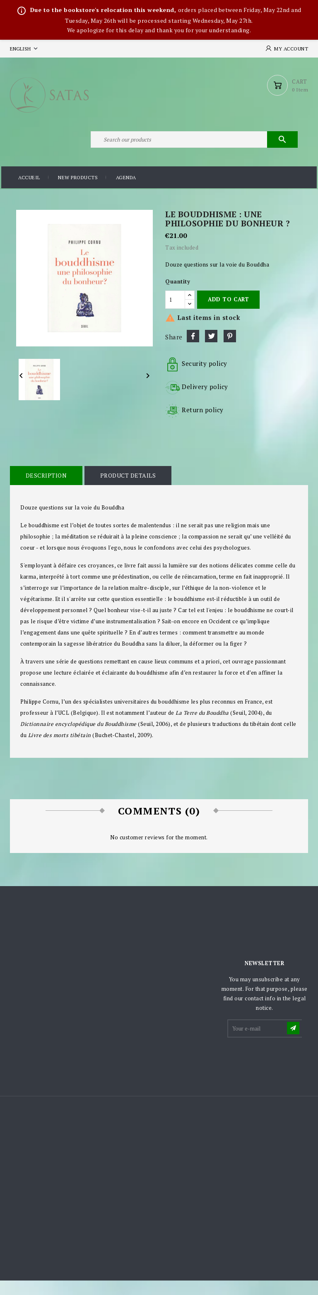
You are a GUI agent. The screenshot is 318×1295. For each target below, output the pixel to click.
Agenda (126, 193)
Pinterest (230, 350)
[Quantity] (175, 314)
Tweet (211, 350)
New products (78, 193)
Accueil (29, 193)
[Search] (192, 150)
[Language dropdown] (24, 48)
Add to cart (228, 313)
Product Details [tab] (125, 489)
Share (193, 350)
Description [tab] (45, 489)
